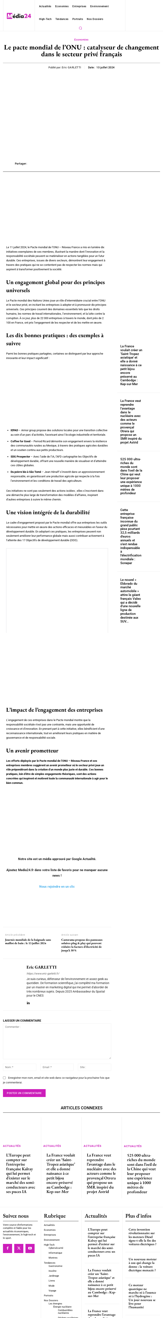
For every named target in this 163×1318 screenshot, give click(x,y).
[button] (80, 28)
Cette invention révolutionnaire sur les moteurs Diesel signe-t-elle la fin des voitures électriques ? (142, 1214)
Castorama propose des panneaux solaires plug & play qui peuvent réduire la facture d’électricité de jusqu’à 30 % (82, 945)
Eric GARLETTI (71, 67)
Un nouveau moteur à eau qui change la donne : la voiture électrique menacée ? (142, 1238)
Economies (81, 39)
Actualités (10, 1145)
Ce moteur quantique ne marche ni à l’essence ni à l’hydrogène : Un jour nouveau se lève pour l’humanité (142, 1264)
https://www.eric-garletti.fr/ (43, 973)
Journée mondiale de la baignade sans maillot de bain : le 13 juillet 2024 (28, 941)
